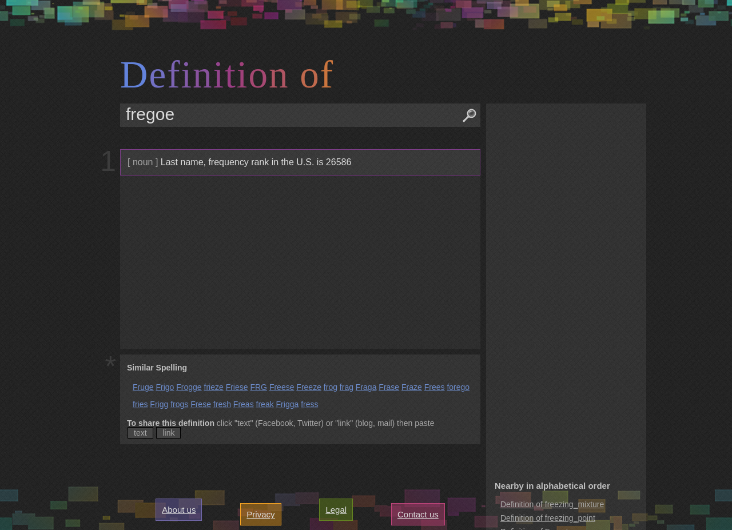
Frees (434, 387)
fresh (222, 404)
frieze (214, 387)
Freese (282, 387)
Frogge (188, 387)
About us (179, 510)
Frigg (159, 404)
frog (330, 387)
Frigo (165, 387)
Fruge (143, 387)
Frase (389, 387)
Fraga (366, 387)
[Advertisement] (299, 262)
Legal (336, 510)
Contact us (418, 514)
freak (265, 404)
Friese (237, 387)
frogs (179, 404)
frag (346, 387)
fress (309, 404)
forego (458, 387)
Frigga (287, 404)
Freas (243, 404)
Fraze (411, 387)
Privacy (260, 514)
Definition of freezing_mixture (552, 504)
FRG (258, 387)
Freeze (308, 387)
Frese (200, 404)
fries (140, 404)
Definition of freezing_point (547, 518)
